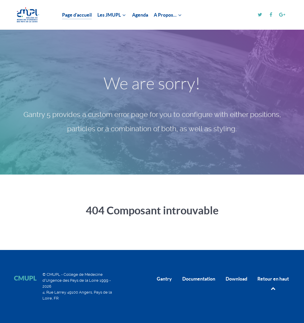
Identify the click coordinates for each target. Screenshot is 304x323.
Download (236, 278)
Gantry (164, 278)
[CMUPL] (31, 14)
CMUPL (25, 278)
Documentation (198, 278)
